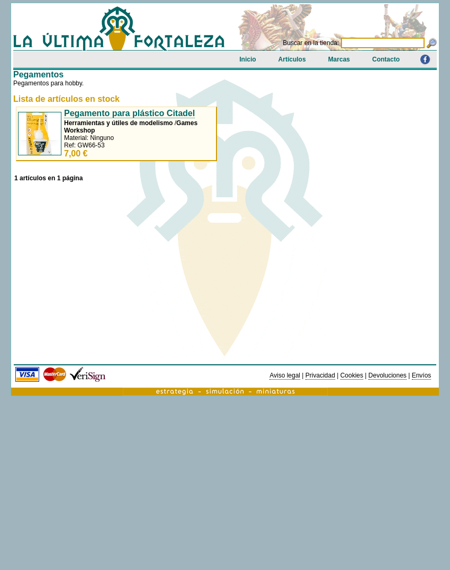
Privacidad (320, 375)
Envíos (421, 375)
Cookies (351, 375)
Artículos (292, 59)
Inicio (247, 59)
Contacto (386, 59)
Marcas (339, 59)
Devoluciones (387, 375)
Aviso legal (284, 375)
